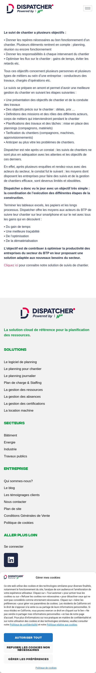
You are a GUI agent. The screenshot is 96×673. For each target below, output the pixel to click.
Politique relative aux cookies (62, 624)
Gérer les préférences (28, 658)
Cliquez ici (11, 265)
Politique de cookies (46, 668)
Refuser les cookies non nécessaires (28, 648)
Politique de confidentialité (24, 624)
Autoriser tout (28, 637)
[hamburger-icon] (87, 8)
